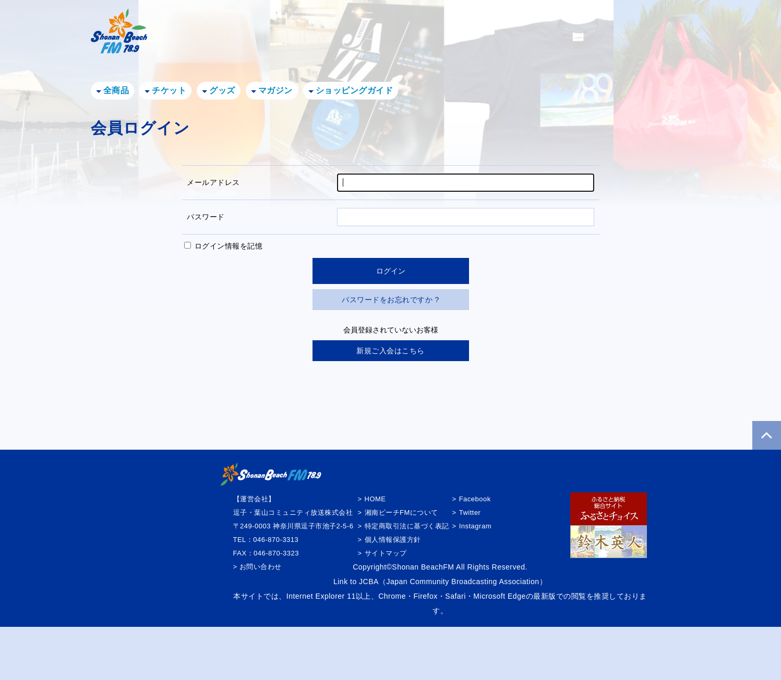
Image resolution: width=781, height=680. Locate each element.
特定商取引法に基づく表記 (407, 526)
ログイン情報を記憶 (223, 246)
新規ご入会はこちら (390, 351)
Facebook (475, 499)
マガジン (275, 90)
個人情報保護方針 (393, 539)
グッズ (222, 90)
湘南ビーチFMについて (401, 512)
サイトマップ (386, 553)
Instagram (475, 526)
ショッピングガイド (354, 90)
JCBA (369, 581)
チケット (169, 90)
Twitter (470, 512)
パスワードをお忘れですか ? (390, 299)
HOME (375, 499)
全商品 (116, 90)
